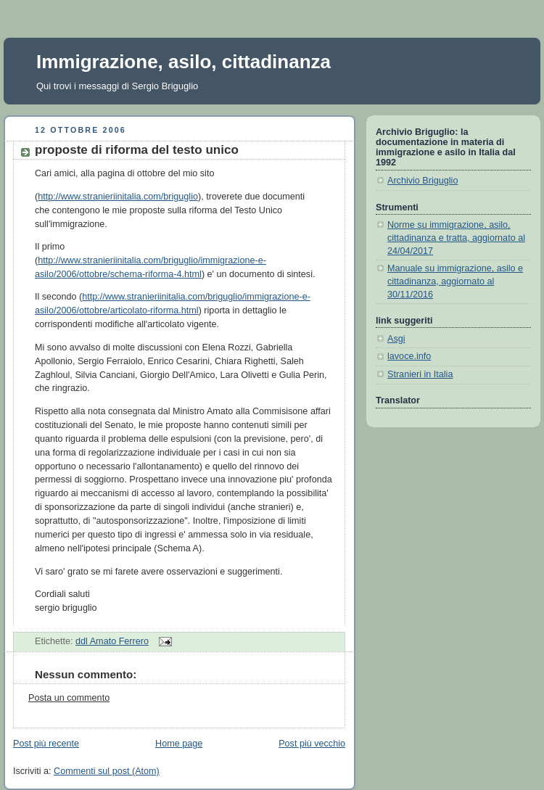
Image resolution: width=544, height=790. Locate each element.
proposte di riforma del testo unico (137, 150)
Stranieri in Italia (420, 374)
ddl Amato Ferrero (112, 641)
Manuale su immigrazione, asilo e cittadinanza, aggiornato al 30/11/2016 (455, 281)
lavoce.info (409, 356)
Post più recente (46, 743)
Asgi (396, 339)
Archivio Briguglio (422, 181)
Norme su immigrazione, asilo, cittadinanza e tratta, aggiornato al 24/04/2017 (456, 237)
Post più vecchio (312, 743)
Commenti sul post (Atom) (107, 771)
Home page (178, 743)
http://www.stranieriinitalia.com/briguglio (118, 197)
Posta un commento (69, 698)
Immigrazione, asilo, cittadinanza (183, 62)
